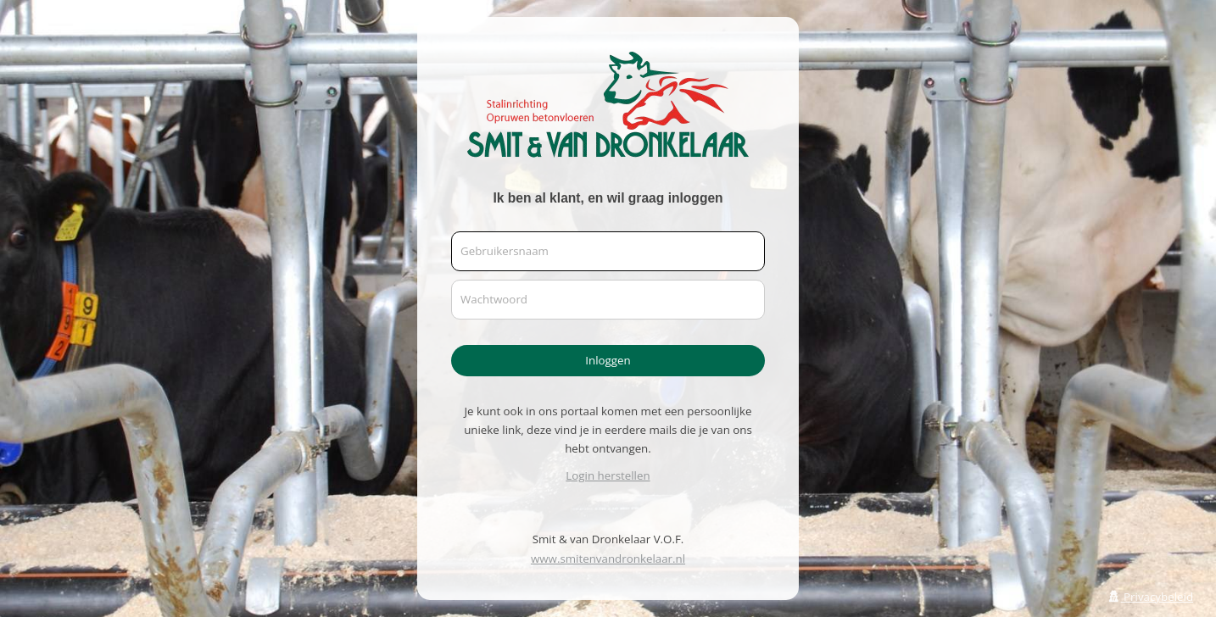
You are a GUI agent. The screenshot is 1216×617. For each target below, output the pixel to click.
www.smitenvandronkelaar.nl (608, 558)
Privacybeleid (1150, 596)
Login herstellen (608, 475)
